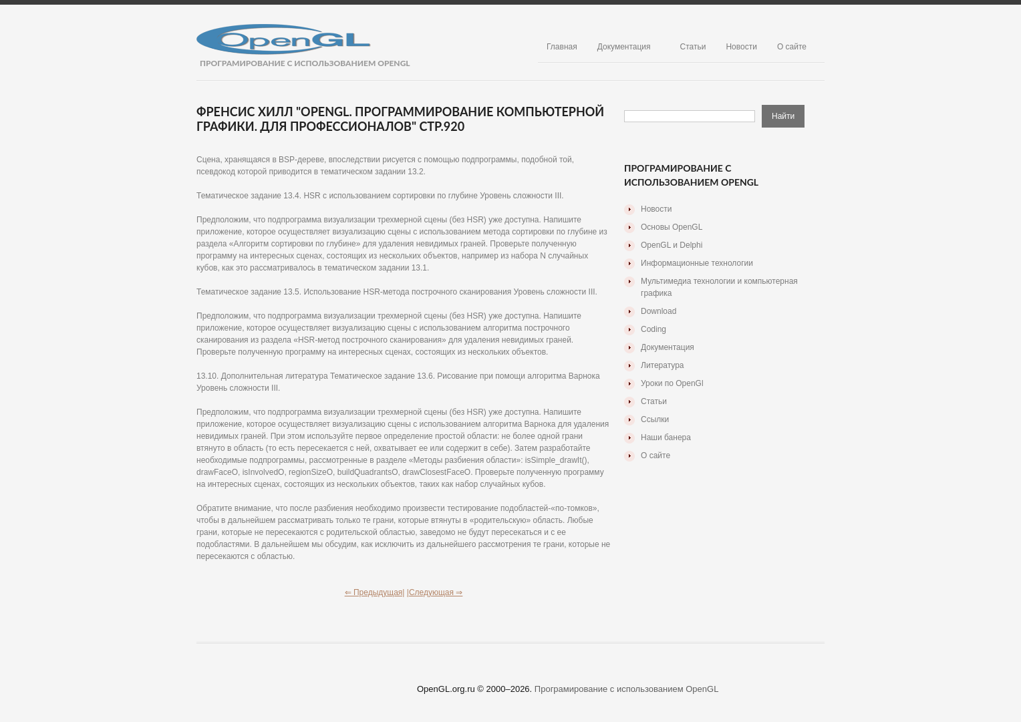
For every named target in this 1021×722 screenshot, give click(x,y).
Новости (741, 46)
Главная (562, 46)
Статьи (693, 46)
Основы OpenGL (671, 227)
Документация (624, 46)
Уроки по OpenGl (672, 383)
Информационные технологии (697, 263)
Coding (653, 329)
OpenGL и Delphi (671, 245)
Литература (662, 365)
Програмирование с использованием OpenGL (627, 689)
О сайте (792, 46)
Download (658, 311)
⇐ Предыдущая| (375, 592)
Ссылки (655, 419)
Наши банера (666, 437)
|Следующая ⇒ (435, 592)
